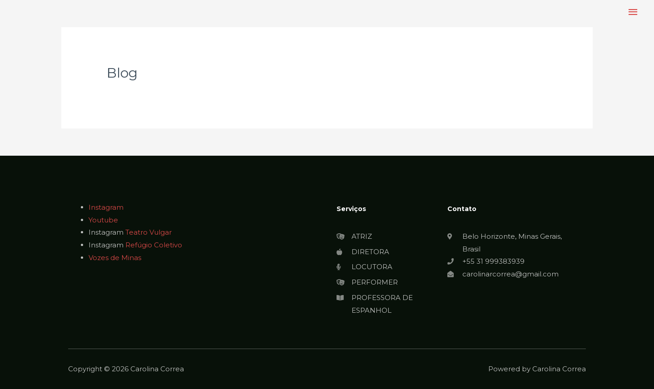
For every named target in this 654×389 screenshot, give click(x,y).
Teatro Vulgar (148, 232)
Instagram (106, 207)
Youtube (103, 220)
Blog (122, 72)
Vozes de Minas (115, 257)
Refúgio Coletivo (153, 245)
